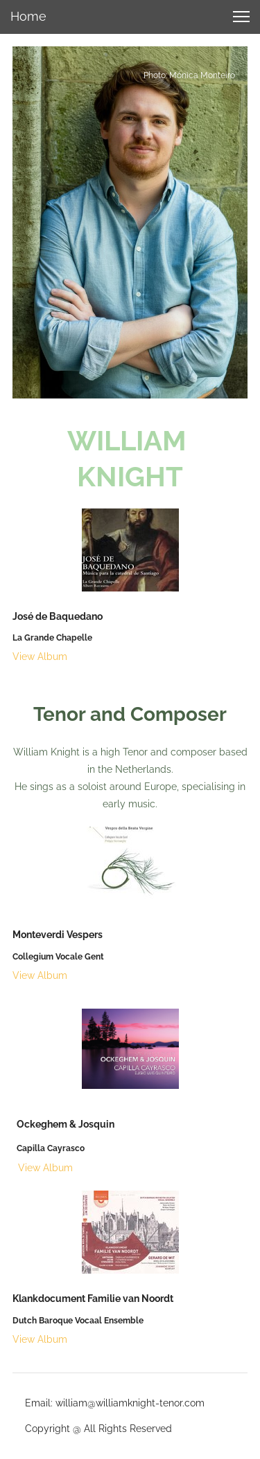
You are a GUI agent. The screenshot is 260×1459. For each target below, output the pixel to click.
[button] (241, 16)
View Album (39, 656)
